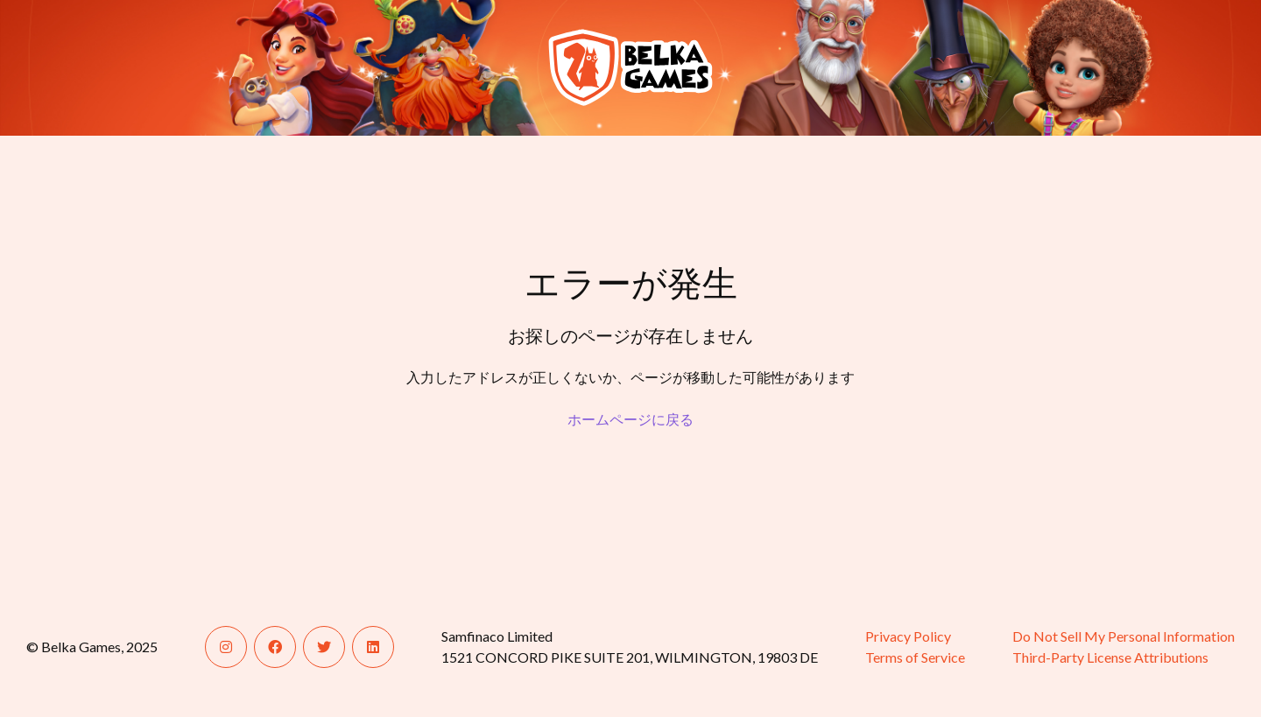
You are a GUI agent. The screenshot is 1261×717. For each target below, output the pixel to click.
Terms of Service (915, 657)
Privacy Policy (908, 636)
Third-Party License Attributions (1110, 657)
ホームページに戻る (630, 419)
